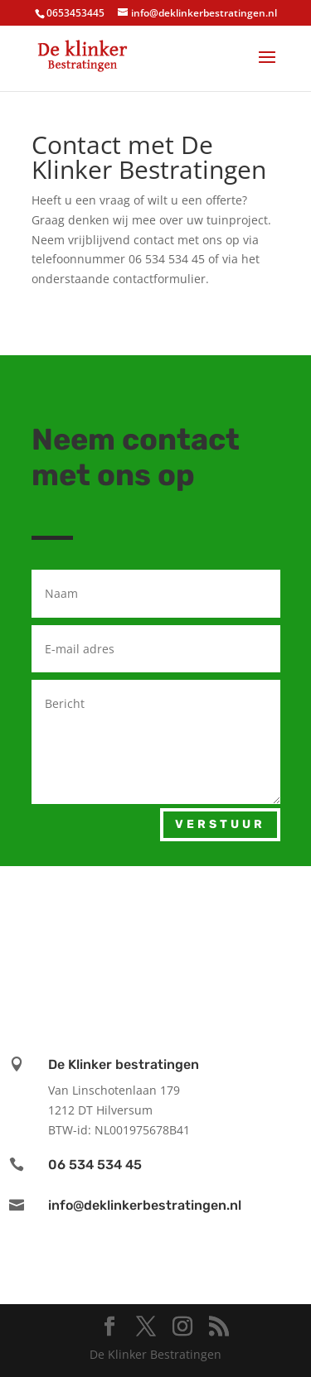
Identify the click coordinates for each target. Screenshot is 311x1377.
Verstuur (220, 824)
